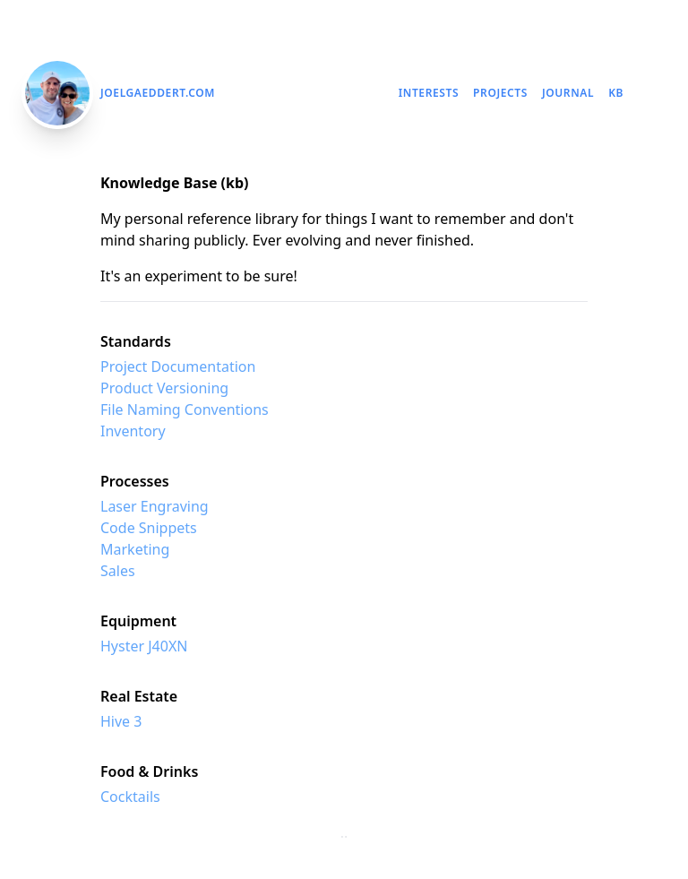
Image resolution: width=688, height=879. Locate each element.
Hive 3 (121, 721)
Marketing (134, 549)
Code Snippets (148, 528)
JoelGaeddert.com (157, 92)
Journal (568, 93)
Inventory (133, 431)
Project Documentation (177, 366)
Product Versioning (164, 388)
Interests (429, 93)
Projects (500, 93)
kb (616, 93)
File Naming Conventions (184, 409)
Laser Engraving (154, 506)
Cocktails (130, 796)
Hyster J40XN (143, 646)
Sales (117, 571)
